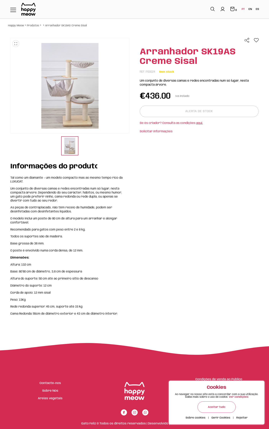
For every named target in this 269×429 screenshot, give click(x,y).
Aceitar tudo (216, 407)
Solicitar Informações (156, 131)
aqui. (199, 123)
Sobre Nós (50, 390)
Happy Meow (16, 25)
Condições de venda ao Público (218, 379)
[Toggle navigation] (13, 10)
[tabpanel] (69, 146)
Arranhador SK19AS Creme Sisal (66, 25)
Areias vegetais (50, 398)
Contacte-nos (50, 383)
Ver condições (238, 397)
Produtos (33, 25)
